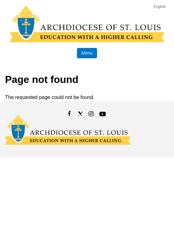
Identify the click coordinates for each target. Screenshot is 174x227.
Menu (86, 52)
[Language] (161, 6)
